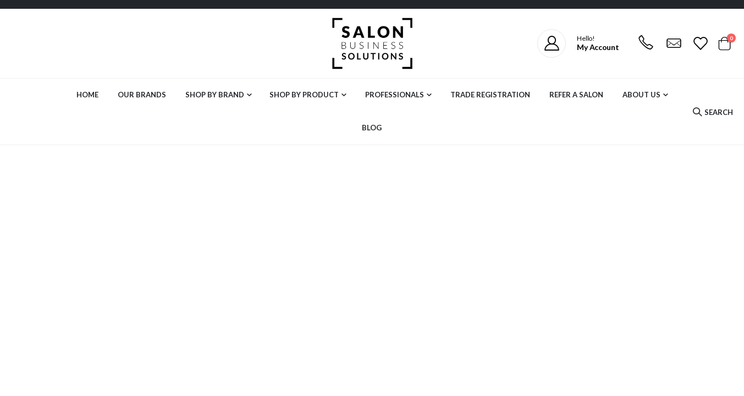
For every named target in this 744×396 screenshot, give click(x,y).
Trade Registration (490, 94)
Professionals (394, 94)
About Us (641, 94)
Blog (372, 127)
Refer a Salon (576, 94)
